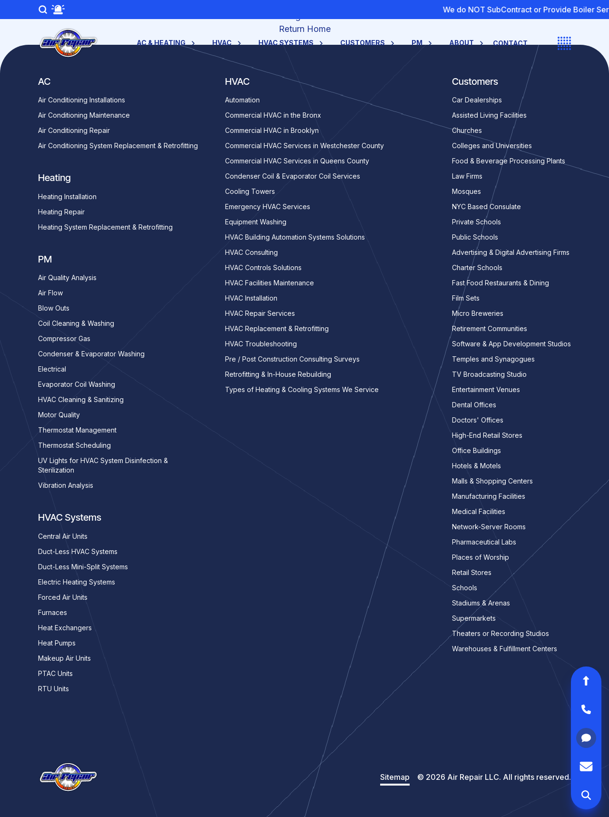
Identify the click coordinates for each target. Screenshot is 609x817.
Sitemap (395, 777)
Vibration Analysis (65, 485)
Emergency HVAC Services (267, 206)
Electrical (52, 369)
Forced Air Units (63, 597)
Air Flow (50, 293)
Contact (510, 43)
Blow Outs (53, 308)
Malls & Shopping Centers (492, 481)
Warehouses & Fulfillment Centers (504, 649)
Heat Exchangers (65, 628)
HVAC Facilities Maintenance (269, 283)
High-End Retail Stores (487, 435)
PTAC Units (55, 673)
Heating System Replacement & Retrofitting (105, 227)
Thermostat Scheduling (74, 445)
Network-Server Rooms (489, 527)
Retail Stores (471, 572)
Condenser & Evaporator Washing (91, 354)
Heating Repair (61, 212)
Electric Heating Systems (76, 582)
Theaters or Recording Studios (500, 633)
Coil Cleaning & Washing (76, 323)
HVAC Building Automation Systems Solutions (295, 237)
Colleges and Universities (492, 145)
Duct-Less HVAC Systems (78, 551)
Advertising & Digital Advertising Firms (511, 252)
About (467, 43)
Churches (467, 130)
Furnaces (52, 612)
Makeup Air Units (64, 658)
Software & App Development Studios (511, 344)
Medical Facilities (478, 511)
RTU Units (53, 689)
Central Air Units (63, 536)
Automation (242, 100)
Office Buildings (476, 450)
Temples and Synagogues (493, 359)
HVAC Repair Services (260, 313)
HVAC (227, 43)
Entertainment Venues (486, 389)
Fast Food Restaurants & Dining (500, 283)
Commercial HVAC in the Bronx (273, 115)
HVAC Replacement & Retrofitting (277, 328)
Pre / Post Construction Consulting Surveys (292, 359)
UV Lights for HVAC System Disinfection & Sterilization (103, 465)
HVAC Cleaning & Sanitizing (81, 399)
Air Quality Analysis (67, 277)
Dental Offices (474, 405)
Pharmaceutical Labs (484, 542)
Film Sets (466, 298)
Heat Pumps (57, 643)
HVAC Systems (291, 43)
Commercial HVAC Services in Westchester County (304, 145)
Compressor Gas (64, 338)
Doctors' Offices (477, 420)
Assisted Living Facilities (489, 115)
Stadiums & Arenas (481, 603)
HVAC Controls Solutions (263, 267)
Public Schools (475, 237)
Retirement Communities (489, 328)
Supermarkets (474, 618)
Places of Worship (480, 557)
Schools (464, 588)
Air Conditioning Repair (74, 130)
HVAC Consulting (251, 252)
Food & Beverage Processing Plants (508, 161)
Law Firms (467, 176)
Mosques (466, 191)
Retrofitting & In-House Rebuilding (278, 374)
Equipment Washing (255, 222)
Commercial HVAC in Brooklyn (272, 130)
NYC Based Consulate (486, 206)
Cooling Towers (250, 191)
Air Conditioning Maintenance (84, 115)
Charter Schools (477, 267)
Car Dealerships (477, 100)
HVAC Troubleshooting (261, 344)
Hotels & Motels (476, 466)
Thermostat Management (77, 430)
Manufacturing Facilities (488, 496)
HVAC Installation (251, 298)
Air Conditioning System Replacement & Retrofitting (118, 145)
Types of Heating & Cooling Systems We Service (302, 389)
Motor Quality (59, 415)
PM (423, 43)
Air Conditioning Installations (81, 100)
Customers (368, 43)
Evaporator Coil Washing (76, 384)
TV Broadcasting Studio (489, 374)
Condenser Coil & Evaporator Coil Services (292, 176)
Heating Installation (67, 196)
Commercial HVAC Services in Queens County (297, 161)
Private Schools (476, 222)
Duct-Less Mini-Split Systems (83, 567)
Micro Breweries (477, 313)
